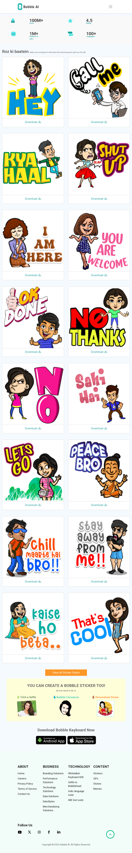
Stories (97, 783)
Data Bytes (49, 801)
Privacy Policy (25, 783)
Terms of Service (27, 788)
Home (21, 773)
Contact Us (24, 793)
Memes (97, 788)
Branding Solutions (53, 773)
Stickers (98, 773)
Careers (22, 778)
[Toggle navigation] (110, 6)
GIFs (95, 778)
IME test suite (75, 800)
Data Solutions (51, 796)
